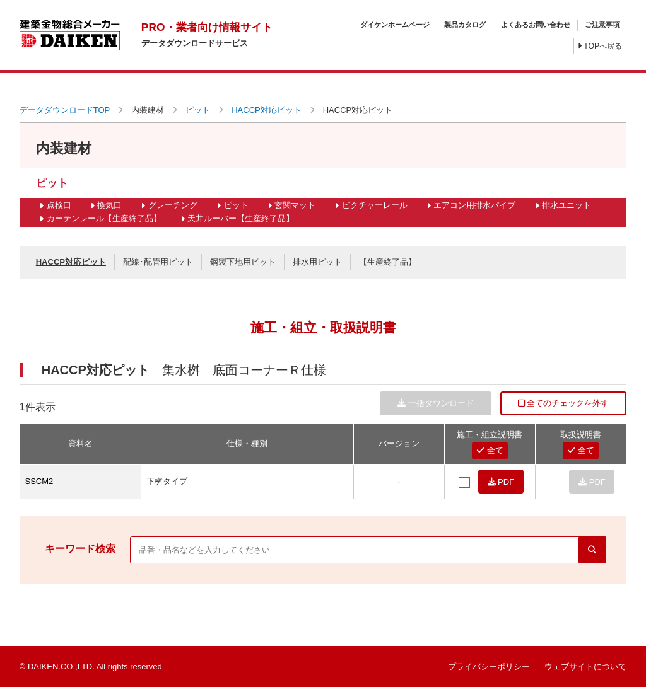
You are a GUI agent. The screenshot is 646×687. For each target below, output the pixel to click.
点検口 (59, 205)
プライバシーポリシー (489, 666)
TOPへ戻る (600, 46)
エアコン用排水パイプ (474, 205)
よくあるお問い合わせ (535, 24)
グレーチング (172, 205)
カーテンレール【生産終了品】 (104, 218)
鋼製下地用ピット (243, 262)
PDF (501, 482)
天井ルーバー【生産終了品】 (240, 218)
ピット (197, 110)
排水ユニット (566, 205)
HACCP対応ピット (267, 110)
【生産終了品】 (387, 262)
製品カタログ (465, 24)
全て (489, 450)
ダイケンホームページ (395, 24)
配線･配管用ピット (158, 262)
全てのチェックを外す (563, 403)
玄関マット (294, 205)
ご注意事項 (602, 24)
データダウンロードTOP (65, 110)
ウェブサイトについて (585, 666)
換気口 (109, 205)
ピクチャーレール (375, 205)
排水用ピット (317, 262)
